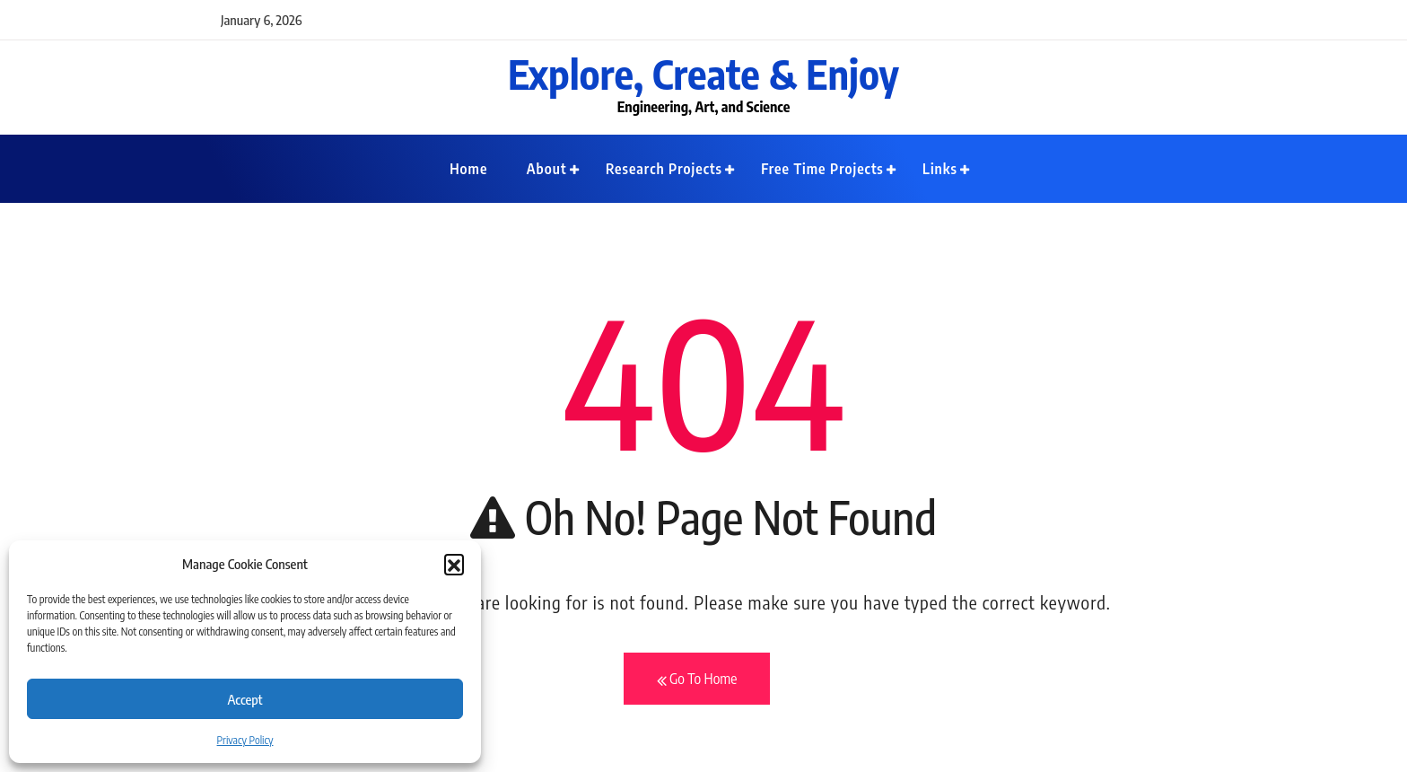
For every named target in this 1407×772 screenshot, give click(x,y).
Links (939, 169)
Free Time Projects (822, 169)
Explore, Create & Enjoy (703, 73)
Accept (244, 699)
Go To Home (697, 679)
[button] (454, 564)
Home (468, 169)
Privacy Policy (245, 740)
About (547, 169)
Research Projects (664, 169)
